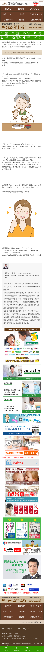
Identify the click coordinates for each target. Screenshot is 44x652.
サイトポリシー (24, 629)
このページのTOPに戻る (30, 622)
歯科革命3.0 (16, 314)
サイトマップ (7, 629)
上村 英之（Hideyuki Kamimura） (21, 273)
